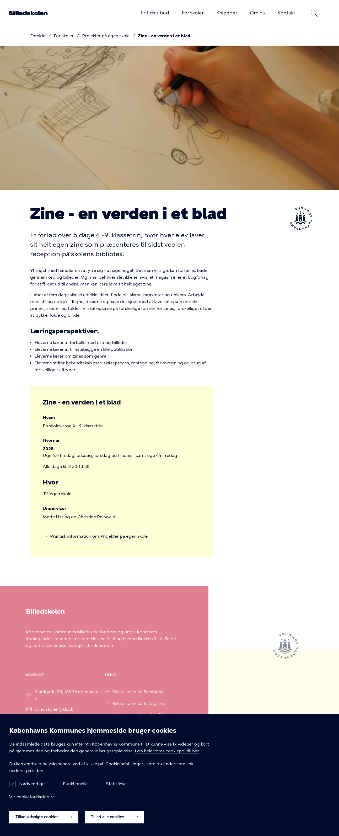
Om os (257, 13)
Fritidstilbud (155, 13)
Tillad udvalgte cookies (43, 823)
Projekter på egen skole (106, 35)
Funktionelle (75, 790)
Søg (314, 13)
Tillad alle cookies (114, 823)
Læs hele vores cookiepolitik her (167, 757)
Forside (37, 35)
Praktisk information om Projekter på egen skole (99, 536)
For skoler (193, 13)
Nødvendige (32, 790)
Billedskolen (28, 13)
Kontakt (286, 13)
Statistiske (116, 790)
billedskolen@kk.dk (50, 709)
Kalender (226, 13)
